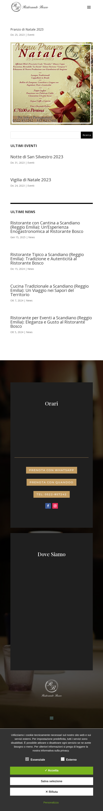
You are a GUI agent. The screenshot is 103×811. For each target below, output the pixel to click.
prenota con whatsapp (51, 470)
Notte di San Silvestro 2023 (36, 157)
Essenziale (35, 759)
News (31, 237)
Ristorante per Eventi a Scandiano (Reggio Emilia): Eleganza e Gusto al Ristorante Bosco (51, 322)
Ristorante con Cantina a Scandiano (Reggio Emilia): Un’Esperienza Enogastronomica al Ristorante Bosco (46, 227)
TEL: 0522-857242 (51, 494)
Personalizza (51, 802)
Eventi (30, 34)
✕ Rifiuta (51, 791)
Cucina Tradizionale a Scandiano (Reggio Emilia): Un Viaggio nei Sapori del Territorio (49, 290)
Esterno (69, 759)
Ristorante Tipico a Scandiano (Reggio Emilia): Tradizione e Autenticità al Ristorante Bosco (47, 258)
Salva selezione (51, 781)
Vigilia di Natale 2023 (30, 180)
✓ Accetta (51, 770)
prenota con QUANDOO (51, 482)
